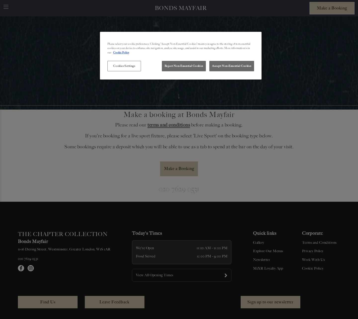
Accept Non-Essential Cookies (231, 66)
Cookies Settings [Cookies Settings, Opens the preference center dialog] (124, 66)
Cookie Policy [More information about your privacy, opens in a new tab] (121, 52)
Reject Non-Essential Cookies (184, 66)
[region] (181, 56)
